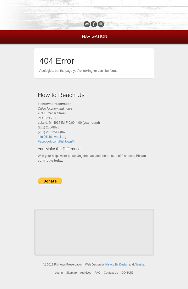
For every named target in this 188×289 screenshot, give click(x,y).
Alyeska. (139, 264)
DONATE (127, 272)
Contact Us (111, 272)
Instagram (101, 24)
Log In (59, 272)
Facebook (94, 24)
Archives (85, 272)
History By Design (116, 264)
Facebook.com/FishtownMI (56, 141)
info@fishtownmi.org (52, 137)
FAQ (97, 272)
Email (87, 24)
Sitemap (71, 272)
